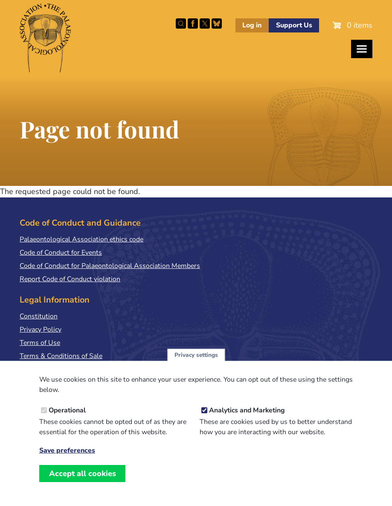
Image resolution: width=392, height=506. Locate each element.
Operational (67, 419)
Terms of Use (40, 342)
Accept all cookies (82, 482)
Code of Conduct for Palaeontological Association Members (110, 266)
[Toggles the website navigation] (361, 49)
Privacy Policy (40, 329)
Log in (251, 25)
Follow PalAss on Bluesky (217, 23)
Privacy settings (196, 364)
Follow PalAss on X (205, 23)
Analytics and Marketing (247, 419)
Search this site (181, 23)
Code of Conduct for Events (61, 252)
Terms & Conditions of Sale (61, 356)
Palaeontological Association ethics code (81, 239)
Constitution (39, 316)
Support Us (294, 25)
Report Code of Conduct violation (70, 279)
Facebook (193, 23)
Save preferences (67, 459)
